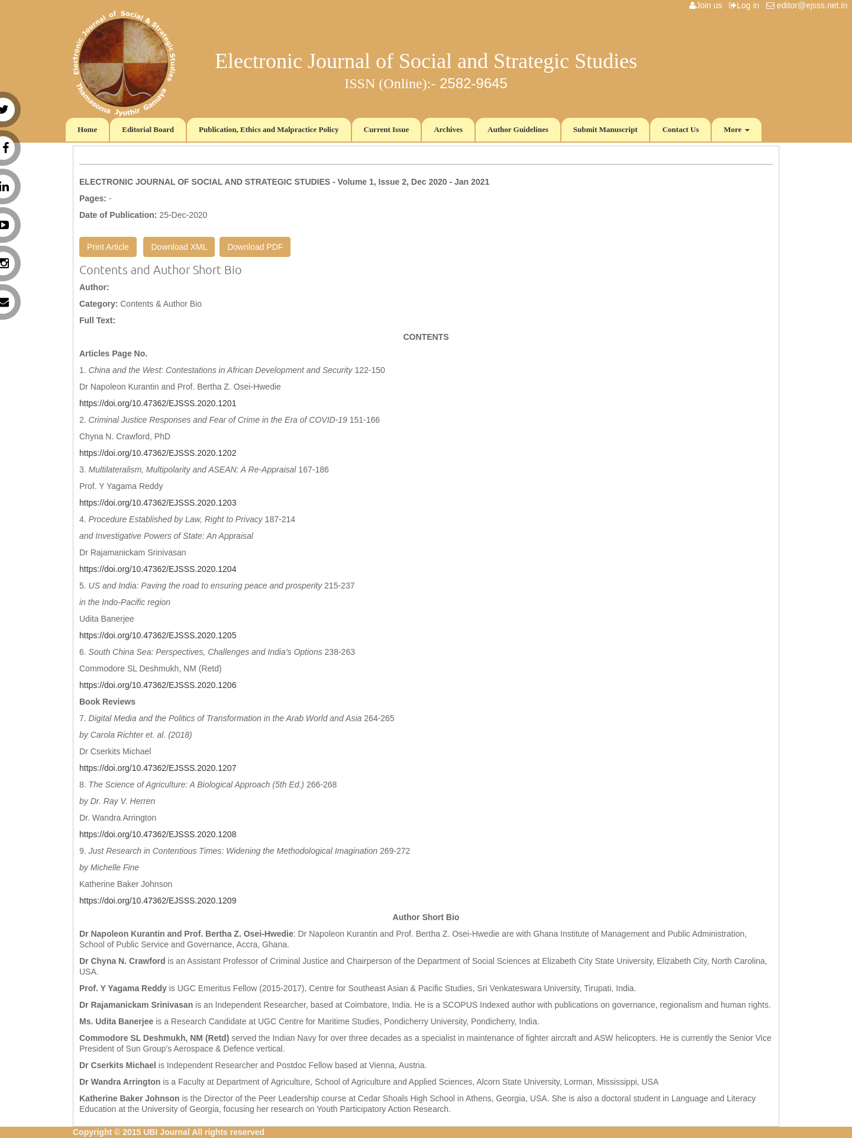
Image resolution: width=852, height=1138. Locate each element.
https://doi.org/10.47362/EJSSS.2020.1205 (157, 635)
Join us (708, 5)
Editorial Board (148, 129)
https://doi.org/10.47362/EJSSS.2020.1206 (157, 685)
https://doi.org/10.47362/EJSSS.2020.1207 (157, 768)
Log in (746, 5)
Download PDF (255, 247)
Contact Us (680, 129)
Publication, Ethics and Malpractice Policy (269, 129)
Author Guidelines (518, 129)
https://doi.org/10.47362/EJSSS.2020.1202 (157, 453)
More (736, 129)
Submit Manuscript (605, 129)
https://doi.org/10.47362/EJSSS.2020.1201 (157, 403)
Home (87, 129)
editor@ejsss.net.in (809, 5)
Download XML (179, 247)
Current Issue (386, 129)
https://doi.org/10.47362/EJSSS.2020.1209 (157, 900)
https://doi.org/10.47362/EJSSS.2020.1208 (157, 834)
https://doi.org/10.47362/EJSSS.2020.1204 (157, 569)
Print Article (108, 247)
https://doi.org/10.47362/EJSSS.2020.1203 (157, 502)
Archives (448, 129)
